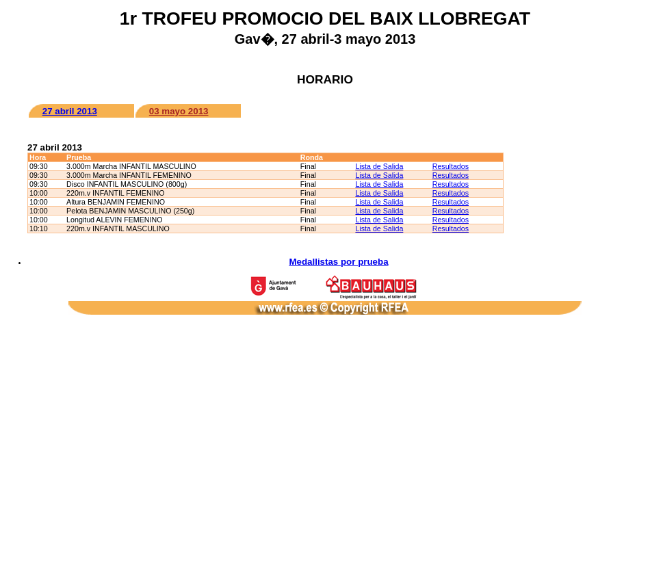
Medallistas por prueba (338, 262)
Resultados (450, 166)
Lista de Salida (379, 166)
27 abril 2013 (69, 111)
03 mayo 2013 (179, 111)
